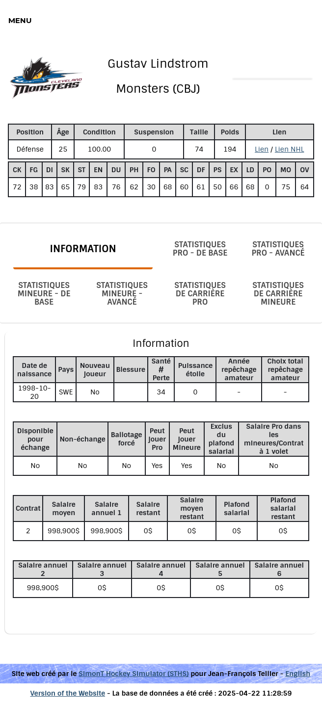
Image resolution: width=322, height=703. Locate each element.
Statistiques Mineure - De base (44, 293)
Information (83, 248)
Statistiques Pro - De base (200, 248)
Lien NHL (289, 149)
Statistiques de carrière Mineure (278, 293)
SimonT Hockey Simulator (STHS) (133, 673)
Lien (261, 149)
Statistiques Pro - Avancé (278, 248)
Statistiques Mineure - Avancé (122, 293)
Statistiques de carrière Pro (200, 293)
